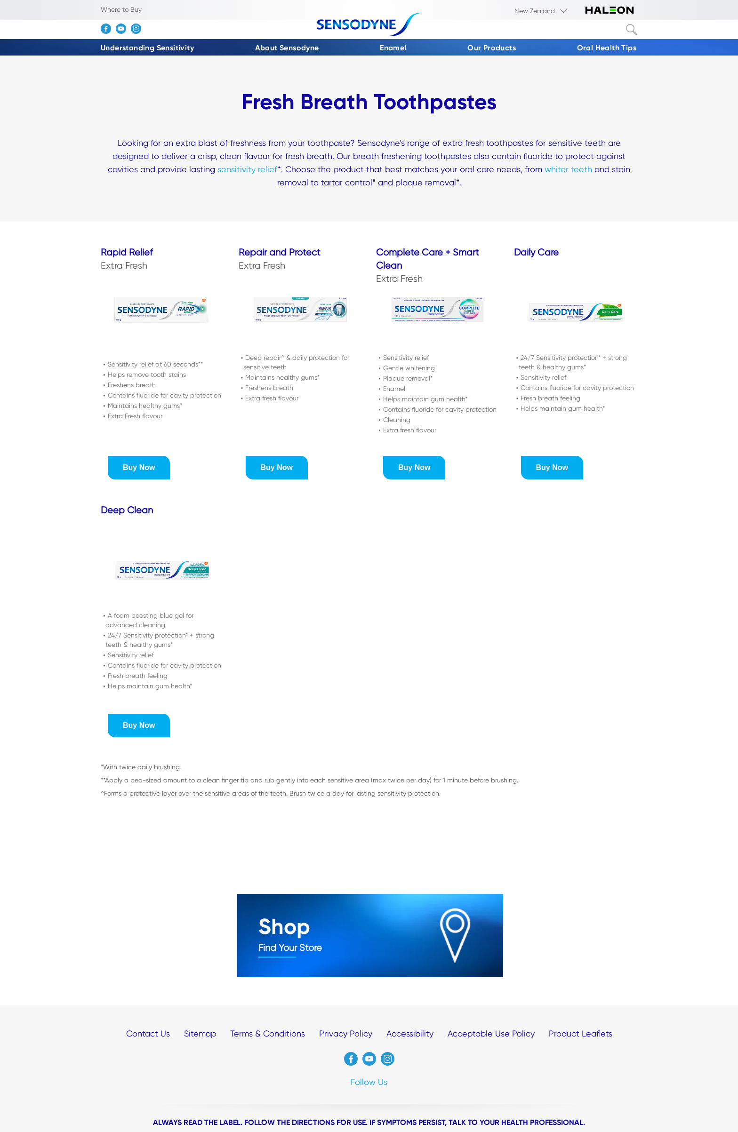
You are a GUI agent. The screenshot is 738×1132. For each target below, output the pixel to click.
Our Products (491, 47)
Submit (631, 29)
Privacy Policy (345, 1033)
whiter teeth (568, 169)
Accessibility (409, 1033)
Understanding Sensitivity (147, 47)
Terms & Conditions (267, 1033)
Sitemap (200, 1033)
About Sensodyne (287, 47)
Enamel (393, 47)
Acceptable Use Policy (491, 1033)
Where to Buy (121, 9)
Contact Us (148, 1033)
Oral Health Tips (606, 47)
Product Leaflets (580, 1033)
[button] (139, 467)
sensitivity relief (247, 169)
